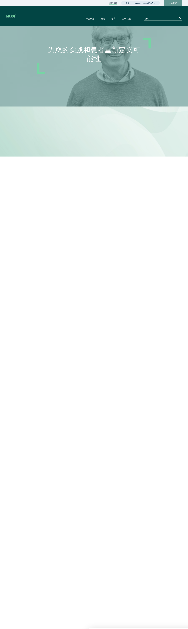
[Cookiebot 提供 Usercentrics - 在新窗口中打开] (16, 624)
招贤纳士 (113, 3)
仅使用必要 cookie (167, 616)
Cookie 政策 (167, 608)
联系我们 (173, 3)
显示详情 (113, 624)
